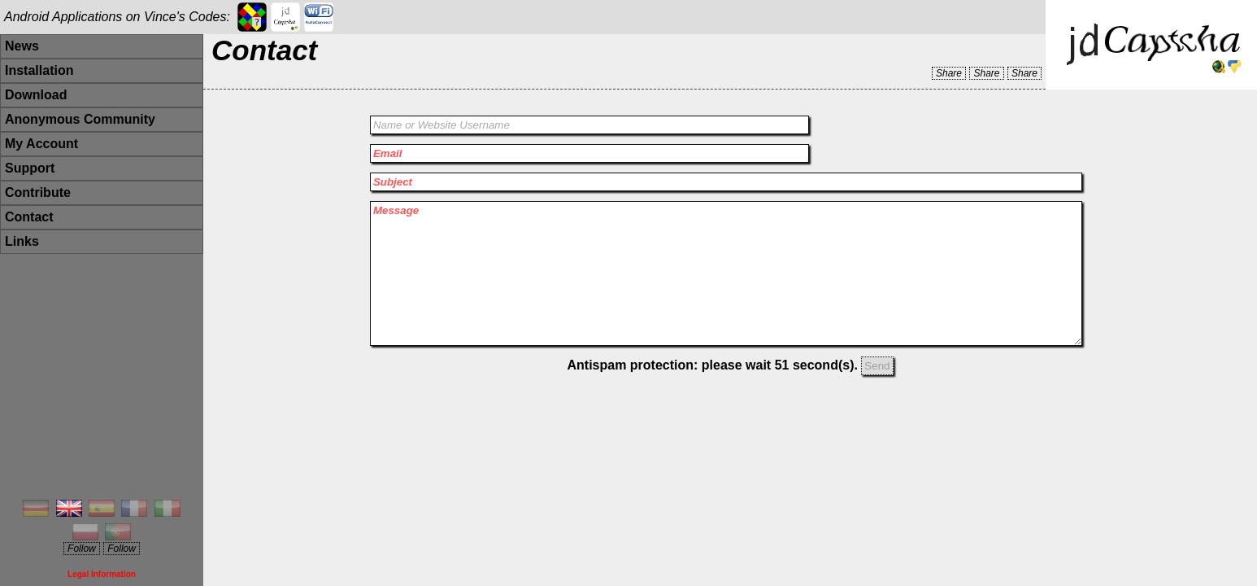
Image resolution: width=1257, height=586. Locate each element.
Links (22, 241)
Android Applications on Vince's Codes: (117, 17)
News (22, 46)
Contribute (38, 192)
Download (36, 95)
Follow (81, 548)
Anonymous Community (80, 119)
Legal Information (101, 574)
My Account (41, 144)
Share (949, 73)
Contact (29, 217)
